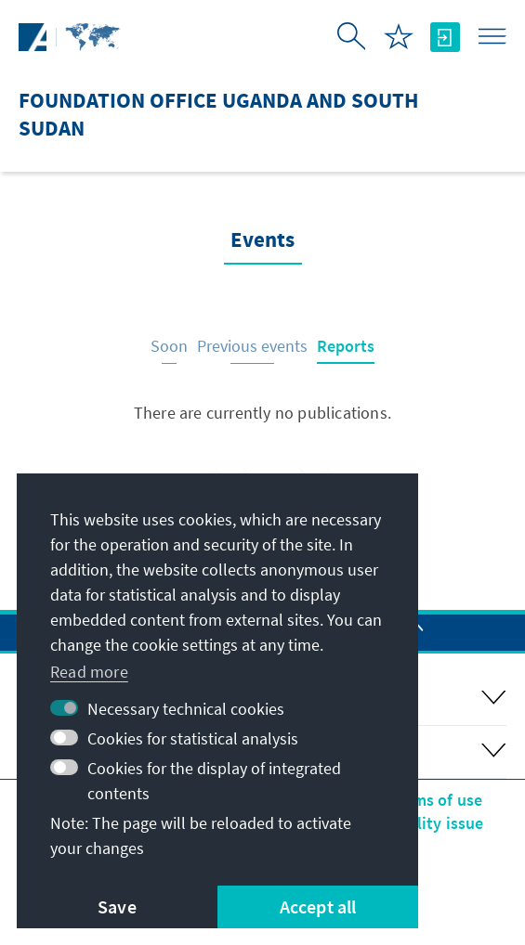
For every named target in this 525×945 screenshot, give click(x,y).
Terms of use (435, 799)
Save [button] (117, 906)
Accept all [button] (318, 906)
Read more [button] (89, 671)
